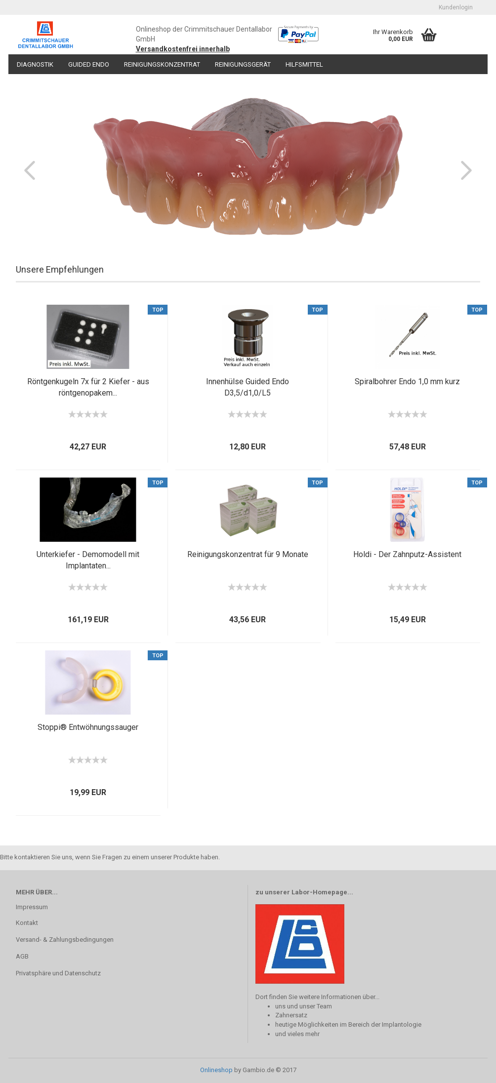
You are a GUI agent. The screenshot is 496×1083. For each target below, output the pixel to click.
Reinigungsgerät (243, 64)
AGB (22, 956)
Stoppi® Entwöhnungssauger (88, 727)
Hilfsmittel (304, 64)
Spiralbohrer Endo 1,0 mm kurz (407, 381)
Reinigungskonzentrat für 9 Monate (247, 554)
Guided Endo (88, 64)
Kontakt (27, 922)
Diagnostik (35, 64)
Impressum (32, 907)
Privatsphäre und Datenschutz (58, 973)
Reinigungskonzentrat (162, 64)
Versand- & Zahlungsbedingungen (65, 939)
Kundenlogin (456, 7)
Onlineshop (216, 1070)
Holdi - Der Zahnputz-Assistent (407, 554)
